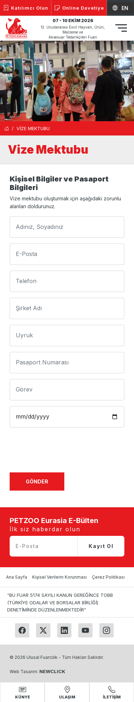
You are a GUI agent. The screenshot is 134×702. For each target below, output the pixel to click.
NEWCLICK (52, 671)
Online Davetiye (79, 8)
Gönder (37, 481)
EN (120, 8)
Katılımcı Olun (25, 8)
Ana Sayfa (16, 577)
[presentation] (64, 453)
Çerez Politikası (108, 577)
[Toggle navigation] (121, 29)
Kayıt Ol (101, 546)
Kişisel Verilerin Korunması (59, 577)
